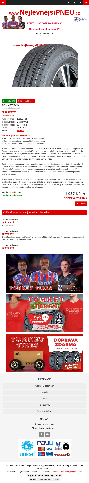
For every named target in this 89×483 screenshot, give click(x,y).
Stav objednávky (44, 411)
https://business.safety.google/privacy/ (67, 472)
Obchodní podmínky (44, 386)
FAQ (44, 398)
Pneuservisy (44, 405)
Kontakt (44, 392)
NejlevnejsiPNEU (44, 12)
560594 (20, 131)
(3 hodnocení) (8, 115)
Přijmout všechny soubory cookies (44, 475)
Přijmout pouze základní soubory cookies (44, 479)
